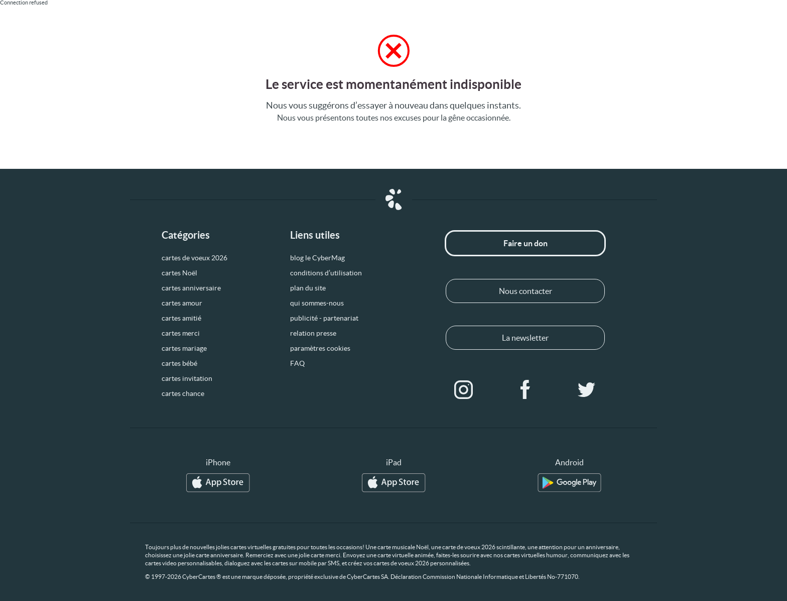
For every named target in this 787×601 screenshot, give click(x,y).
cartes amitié (181, 318)
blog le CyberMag (317, 258)
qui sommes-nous (317, 303)
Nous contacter (525, 290)
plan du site (308, 288)
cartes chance (183, 393)
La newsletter (525, 337)
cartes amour (182, 303)
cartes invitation (187, 378)
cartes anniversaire (191, 288)
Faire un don (525, 243)
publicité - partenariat (324, 318)
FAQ (297, 363)
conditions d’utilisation (326, 273)
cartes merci (181, 333)
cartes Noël (179, 273)
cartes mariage (184, 348)
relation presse (313, 333)
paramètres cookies (320, 348)
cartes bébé (179, 363)
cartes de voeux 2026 (194, 258)
